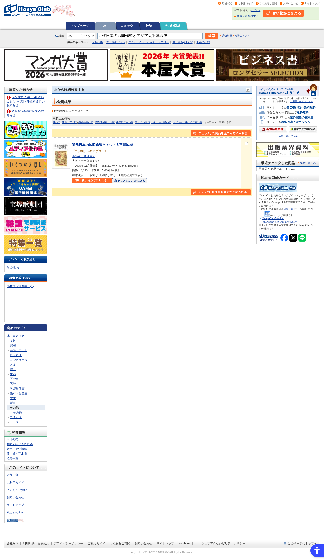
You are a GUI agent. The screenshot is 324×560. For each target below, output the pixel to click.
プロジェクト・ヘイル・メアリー (148, 42)
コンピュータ (18, 359)
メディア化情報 (17, 448)
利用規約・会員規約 (36, 543)
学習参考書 (17, 388)
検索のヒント (242, 35)
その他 (14, 407)
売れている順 (142, 122)
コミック (127, 25)
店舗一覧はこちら (288, 136)
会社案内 (12, 543)
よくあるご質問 (268, 3)
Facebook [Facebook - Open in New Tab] (184, 543)
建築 (13, 374)
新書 (13, 403)
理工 (13, 369)
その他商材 (172, 25)
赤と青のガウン (115, 42)
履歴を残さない (308, 162)
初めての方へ (15, 512)
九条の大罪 (203, 42)
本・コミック (15, 336)
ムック (14, 422)
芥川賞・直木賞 (17, 453)
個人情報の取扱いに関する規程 (279, 221)
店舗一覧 (227, 3)
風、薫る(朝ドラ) (182, 42)
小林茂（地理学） (83, 156)
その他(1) (13, 267)
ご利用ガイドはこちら (301, 101)
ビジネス (16, 355)
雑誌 (149, 25)
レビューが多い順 (161, 122)
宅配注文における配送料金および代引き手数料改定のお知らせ (26, 101)
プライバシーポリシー (68, 543)
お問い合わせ (290, 3)
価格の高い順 (85, 122)
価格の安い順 (69, 122)
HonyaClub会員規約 (273, 218)
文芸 (13, 340)
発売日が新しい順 (105, 122)
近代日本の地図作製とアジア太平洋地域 (102, 145)
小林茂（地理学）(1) (20, 286)
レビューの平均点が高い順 (187, 122)
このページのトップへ (302, 543)
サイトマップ (312, 3)
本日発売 (12, 439)
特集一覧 (12, 458)
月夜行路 (97, 42)
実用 (13, 345)
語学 (13, 383)
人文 (13, 364)
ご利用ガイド (245, 3)
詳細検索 (227, 35)
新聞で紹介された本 (20, 444)
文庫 (13, 398)
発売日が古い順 (124, 122)
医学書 (14, 379)
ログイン (255, 10)
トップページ (79, 25)
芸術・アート (18, 350)
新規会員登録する (248, 16)
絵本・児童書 (18, 393)
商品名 (56, 122)
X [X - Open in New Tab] (196, 543)
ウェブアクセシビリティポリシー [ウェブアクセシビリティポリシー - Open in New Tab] (223, 543)
